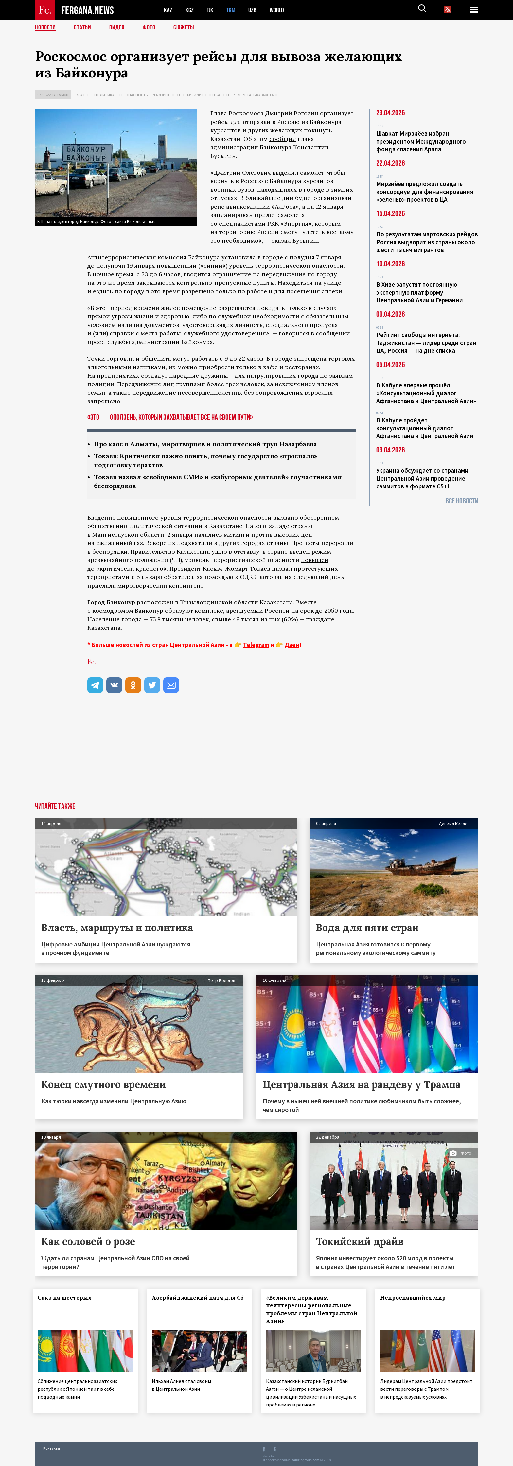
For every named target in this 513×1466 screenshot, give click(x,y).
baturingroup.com (305, 1459)
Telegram (256, 645)
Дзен (292, 645)
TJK (210, 10)
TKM (232, 10)
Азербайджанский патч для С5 (189, 1301)
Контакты (51, 1446)
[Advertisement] (256, 753)
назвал (282, 568)
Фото (149, 28)
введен (299, 551)
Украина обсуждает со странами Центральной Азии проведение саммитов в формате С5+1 (422, 478)
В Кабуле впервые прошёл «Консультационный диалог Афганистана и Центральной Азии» (426, 393)
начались (208, 534)
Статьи (82, 28)
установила (238, 257)
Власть (82, 95)
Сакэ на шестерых (67, 1297)
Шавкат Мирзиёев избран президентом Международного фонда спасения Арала (421, 141)
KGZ (190, 10)
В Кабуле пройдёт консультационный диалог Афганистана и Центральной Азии (424, 428)
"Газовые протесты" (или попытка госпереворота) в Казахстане (215, 95)
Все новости (462, 501)
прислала (101, 585)
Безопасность (133, 95)
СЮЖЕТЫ (183, 28)
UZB (254, 10)
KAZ (168, 10)
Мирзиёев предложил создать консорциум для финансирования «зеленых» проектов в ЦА (424, 191)
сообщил (282, 139)
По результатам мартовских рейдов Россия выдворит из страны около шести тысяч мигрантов (427, 242)
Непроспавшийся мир (415, 1297)
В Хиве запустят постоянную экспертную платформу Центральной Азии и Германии (419, 292)
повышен (314, 560)
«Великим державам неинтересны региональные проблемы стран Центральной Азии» (310, 1309)
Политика (104, 95)
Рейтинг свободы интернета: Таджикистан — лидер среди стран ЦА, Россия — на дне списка (426, 342)
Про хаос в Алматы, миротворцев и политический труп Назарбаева (210, 444)
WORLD (279, 10)
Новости (45, 28)
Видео (117, 28)
